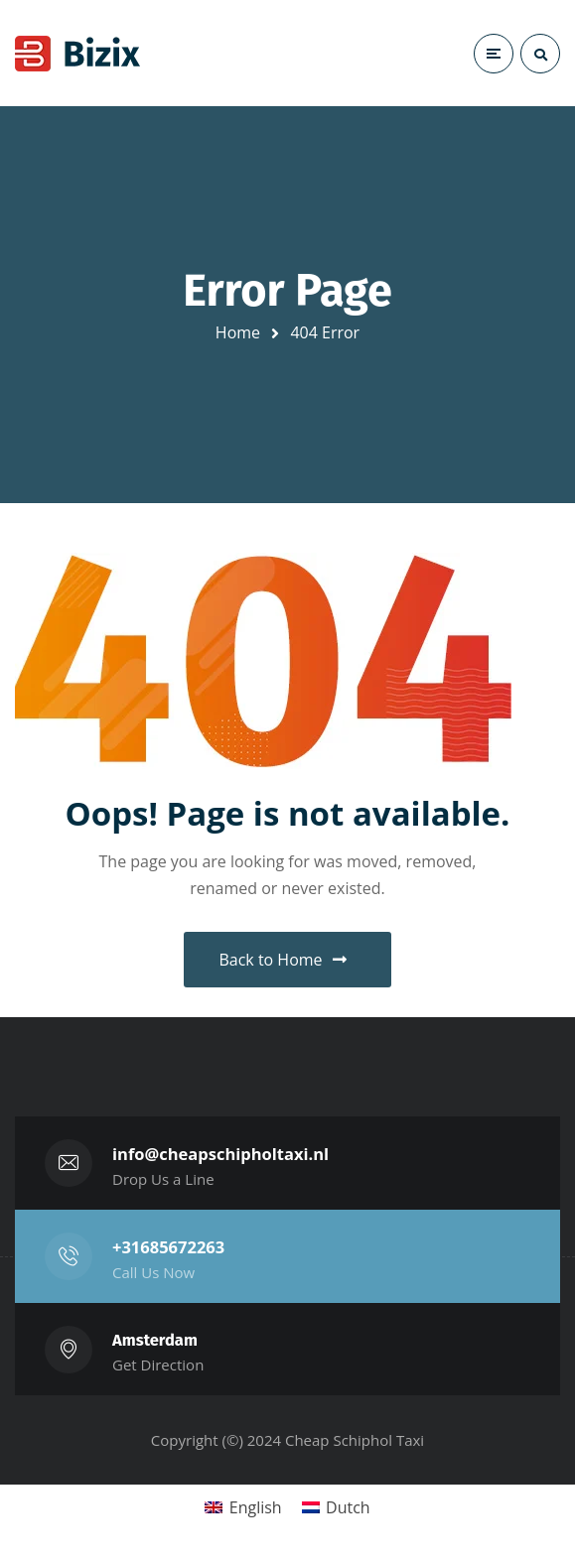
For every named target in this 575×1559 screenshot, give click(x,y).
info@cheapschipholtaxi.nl (220, 1153)
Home (238, 332)
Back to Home (282, 960)
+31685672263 (168, 1246)
